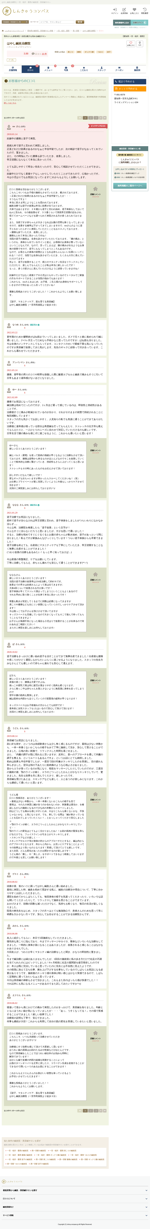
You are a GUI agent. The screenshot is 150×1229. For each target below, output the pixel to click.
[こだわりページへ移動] (84, 69)
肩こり (70, 52)
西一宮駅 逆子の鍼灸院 (39, 1164)
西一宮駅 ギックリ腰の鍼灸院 (92, 1159)
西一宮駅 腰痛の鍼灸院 (68, 1159)
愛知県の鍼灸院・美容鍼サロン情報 (40, 31)
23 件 (44, 54)
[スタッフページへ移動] (101, 69)
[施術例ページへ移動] (137, 69)
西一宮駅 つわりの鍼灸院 (17, 1164)
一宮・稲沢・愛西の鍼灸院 (17, 1151)
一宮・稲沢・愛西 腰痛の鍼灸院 (19, 1155)
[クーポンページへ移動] (119, 69)
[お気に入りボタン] (130, 44)
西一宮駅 (76, 31)
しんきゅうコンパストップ (14, 31)
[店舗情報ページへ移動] (13, 69)
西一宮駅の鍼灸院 (38, 1151)
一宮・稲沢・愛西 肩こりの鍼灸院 (62, 1151)
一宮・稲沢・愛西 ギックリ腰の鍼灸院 (50, 1155)
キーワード (34, 22)
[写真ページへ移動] (66, 69)
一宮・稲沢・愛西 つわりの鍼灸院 (83, 1155)
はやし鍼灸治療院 (89, 31)
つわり (100, 52)
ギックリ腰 (89, 52)
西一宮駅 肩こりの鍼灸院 (45, 1159)
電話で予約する (125, 81)
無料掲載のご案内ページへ (130, 185)
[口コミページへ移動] (30, 69)
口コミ (101, 31)
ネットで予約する (126, 88)
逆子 (109, 52)
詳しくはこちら (10, 103)
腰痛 (79, 52)
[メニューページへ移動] (48, 69)
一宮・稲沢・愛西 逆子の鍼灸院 (19, 1159)
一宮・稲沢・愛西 (63, 31)
